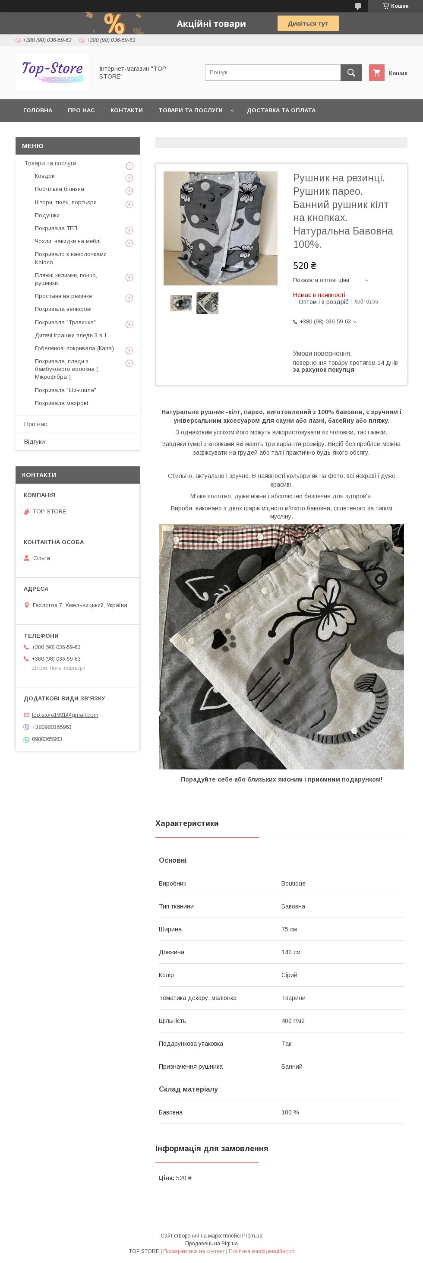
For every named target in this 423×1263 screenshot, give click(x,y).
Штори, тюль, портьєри (66, 202)
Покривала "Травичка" (65, 322)
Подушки (47, 215)
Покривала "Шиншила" (65, 390)
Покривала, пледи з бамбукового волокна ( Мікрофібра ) (66, 369)
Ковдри (45, 176)
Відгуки (34, 441)
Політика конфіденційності (261, 1251)
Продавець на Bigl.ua (211, 1244)
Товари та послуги (190, 110)
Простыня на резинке (63, 296)
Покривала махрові (61, 403)
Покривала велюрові (63, 309)
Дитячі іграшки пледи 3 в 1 (71, 335)
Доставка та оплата (281, 110)
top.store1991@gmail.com (65, 715)
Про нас (81, 110)
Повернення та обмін (59, 133)
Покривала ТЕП (56, 228)
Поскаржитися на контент (194, 1251)
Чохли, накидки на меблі (68, 241)
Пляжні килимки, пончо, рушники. (66, 279)
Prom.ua (252, 1236)
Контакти (126, 110)
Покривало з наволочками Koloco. (71, 258)
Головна (37, 110)
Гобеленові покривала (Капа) (74, 348)
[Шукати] (351, 72)
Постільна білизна (59, 189)
